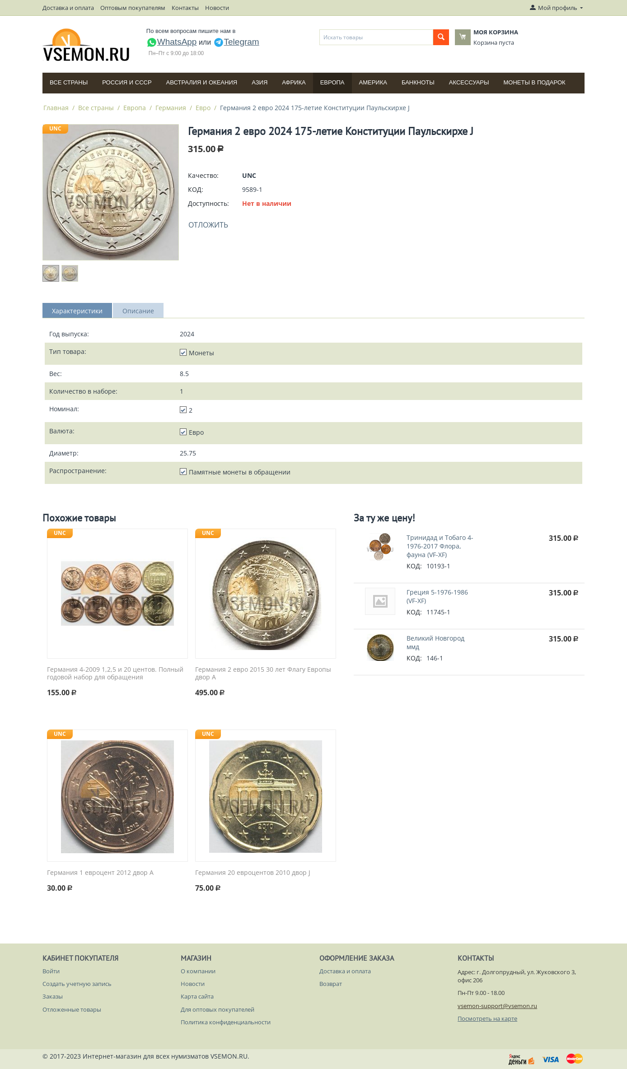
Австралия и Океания (202, 82)
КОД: (195, 189)
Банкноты (418, 82)
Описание (138, 311)
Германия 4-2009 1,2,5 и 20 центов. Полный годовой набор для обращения (115, 673)
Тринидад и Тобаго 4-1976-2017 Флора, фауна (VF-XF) (440, 546)
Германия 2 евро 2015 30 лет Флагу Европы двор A (263, 673)
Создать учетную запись (77, 984)
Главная (56, 107)
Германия (170, 107)
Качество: (203, 175)
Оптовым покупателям (132, 8)
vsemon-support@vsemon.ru (497, 1006)
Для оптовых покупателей (217, 1009)
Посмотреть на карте (487, 1018)
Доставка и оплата (68, 8)
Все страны (69, 82)
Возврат (330, 984)
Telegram (236, 41)
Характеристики (77, 311)
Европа (332, 82)
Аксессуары (469, 82)
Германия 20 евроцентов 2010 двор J (252, 873)
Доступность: (208, 203)
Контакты (185, 8)
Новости (217, 8)
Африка (293, 82)
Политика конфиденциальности (226, 1022)
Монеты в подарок (535, 82)
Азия (259, 82)
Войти (51, 971)
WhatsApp (171, 41)
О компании (198, 971)
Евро (203, 107)
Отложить (208, 225)
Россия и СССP (126, 82)
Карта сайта (197, 996)
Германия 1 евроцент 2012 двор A (100, 873)
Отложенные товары (71, 1009)
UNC (55, 128)
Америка (373, 82)
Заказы (52, 996)
